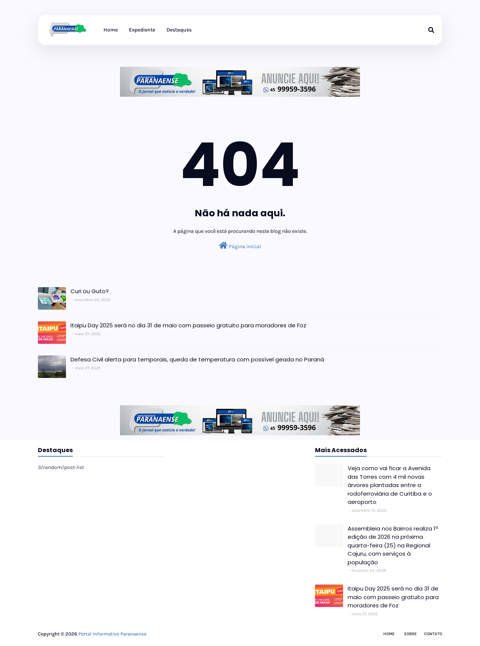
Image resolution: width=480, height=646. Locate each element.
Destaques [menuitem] (179, 30)
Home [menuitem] (111, 30)
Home (388, 633)
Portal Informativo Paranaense (112, 634)
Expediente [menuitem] (142, 30)
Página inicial (240, 246)
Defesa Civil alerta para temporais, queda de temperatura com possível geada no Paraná (197, 359)
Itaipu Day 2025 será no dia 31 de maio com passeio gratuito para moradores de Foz (188, 325)
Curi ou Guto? (89, 291)
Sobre (410, 633)
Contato (433, 633)
